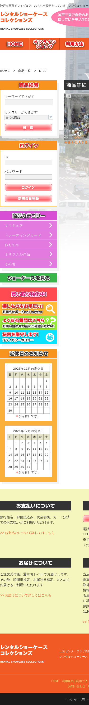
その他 (10, 264)
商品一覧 (24, 71)
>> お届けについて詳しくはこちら (25, 595)
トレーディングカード (23, 235)
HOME (5, 71)
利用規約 (68, 681)
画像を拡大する (76, 142)
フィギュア (14, 225)
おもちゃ (12, 245)
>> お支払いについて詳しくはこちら (27, 533)
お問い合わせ (76, 686)
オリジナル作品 (17, 254)
